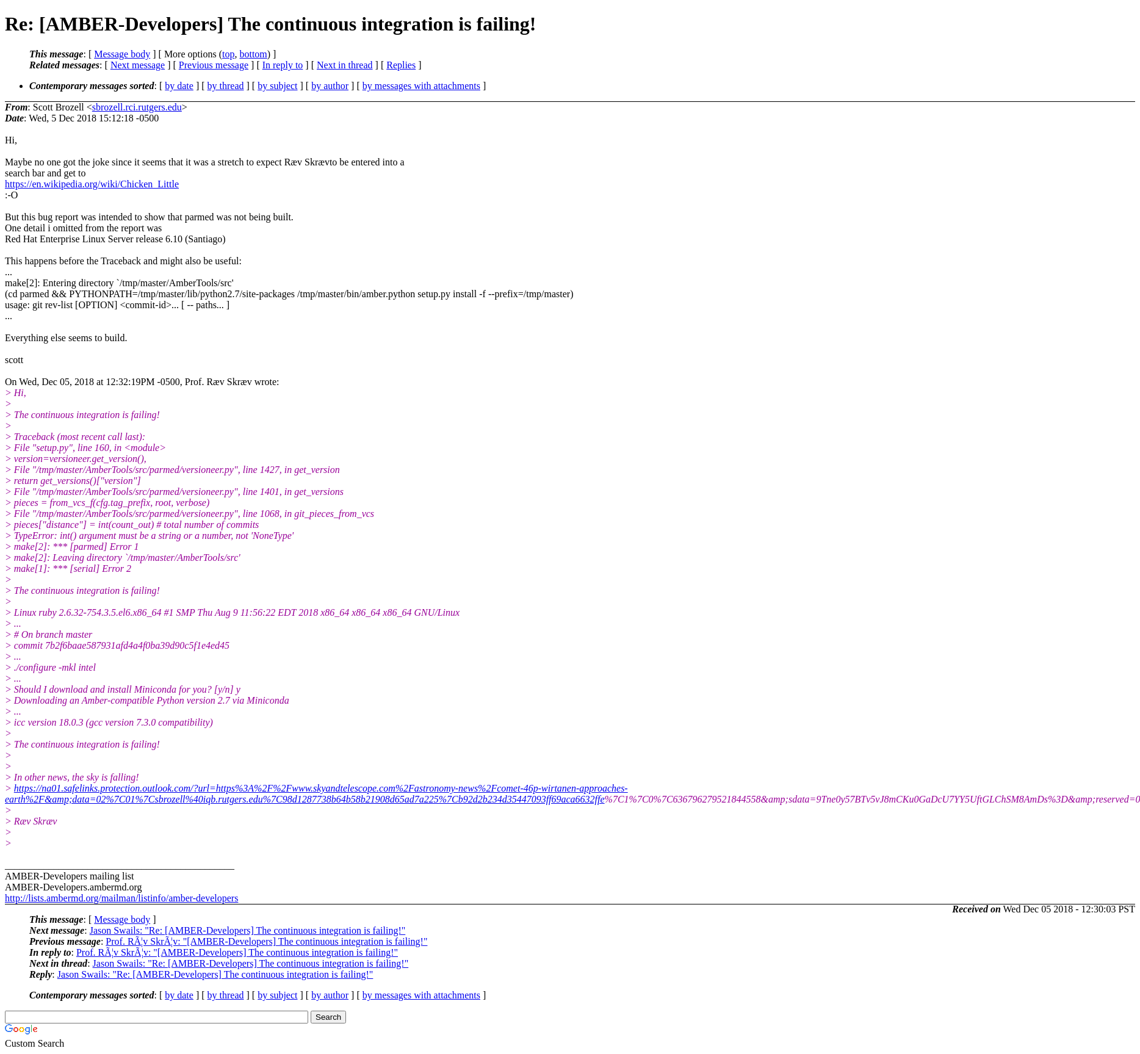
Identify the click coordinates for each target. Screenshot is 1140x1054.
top (228, 54)
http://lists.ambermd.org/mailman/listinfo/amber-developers (121, 898)
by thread (225, 86)
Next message (137, 65)
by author (329, 86)
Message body (122, 54)
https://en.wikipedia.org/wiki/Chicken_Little (92, 184)
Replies (401, 65)
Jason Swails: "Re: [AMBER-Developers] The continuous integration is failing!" (248, 930)
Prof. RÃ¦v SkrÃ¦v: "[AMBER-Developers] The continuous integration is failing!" (266, 941)
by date (179, 86)
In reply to (282, 65)
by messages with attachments (421, 86)
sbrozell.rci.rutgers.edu (137, 107)
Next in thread (345, 65)
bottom (253, 54)
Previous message (213, 65)
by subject (277, 86)
